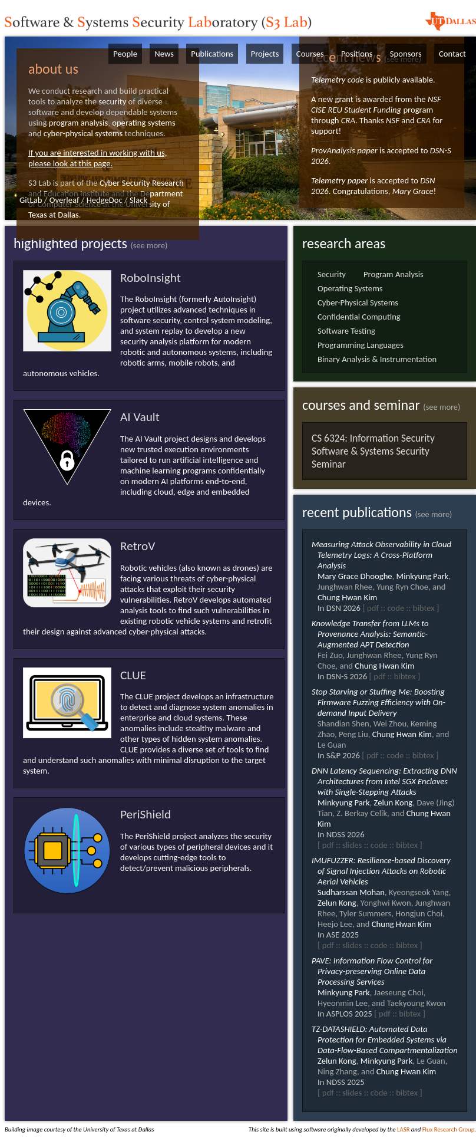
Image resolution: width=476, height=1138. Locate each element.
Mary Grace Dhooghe (355, 576)
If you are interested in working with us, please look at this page (97, 158)
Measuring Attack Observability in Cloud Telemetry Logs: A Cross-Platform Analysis (381, 555)
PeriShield (145, 814)
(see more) (148, 245)
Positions (356, 53)
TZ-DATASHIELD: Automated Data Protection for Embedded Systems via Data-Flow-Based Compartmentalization (385, 1039)
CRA (348, 120)
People (125, 53)
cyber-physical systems (83, 133)
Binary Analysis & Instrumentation (377, 359)
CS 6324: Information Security (373, 438)
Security (332, 274)
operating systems (144, 122)
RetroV (137, 546)
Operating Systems (350, 288)
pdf (373, 608)
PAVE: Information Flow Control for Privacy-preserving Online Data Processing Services (372, 971)
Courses (310, 53)
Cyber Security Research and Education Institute (106, 188)
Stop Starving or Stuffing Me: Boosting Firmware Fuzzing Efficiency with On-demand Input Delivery (378, 702)
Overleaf (64, 200)
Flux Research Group (448, 1129)
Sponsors (406, 53)
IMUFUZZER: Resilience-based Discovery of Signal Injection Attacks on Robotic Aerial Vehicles (381, 871)
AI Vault (140, 417)
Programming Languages (361, 345)
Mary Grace (413, 191)
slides (352, 845)
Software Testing (346, 330)
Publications (212, 53)
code (395, 608)
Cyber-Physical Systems (358, 302)
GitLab (30, 200)
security (112, 101)
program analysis (78, 122)
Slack (138, 200)
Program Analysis (393, 274)
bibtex (424, 608)
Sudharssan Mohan (351, 892)
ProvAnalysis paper (344, 150)
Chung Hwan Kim (347, 597)
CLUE (133, 675)
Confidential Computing (359, 316)
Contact (452, 53)
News (164, 53)
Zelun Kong (393, 802)
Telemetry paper (339, 180)
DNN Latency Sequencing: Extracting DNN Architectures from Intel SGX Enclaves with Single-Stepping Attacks (384, 781)
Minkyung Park (422, 576)
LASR (403, 1129)
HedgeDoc (105, 200)
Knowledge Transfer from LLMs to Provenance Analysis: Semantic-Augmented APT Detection (370, 634)
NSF (392, 120)
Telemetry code (337, 79)
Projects (265, 53)
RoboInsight (150, 277)
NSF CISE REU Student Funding (376, 104)
